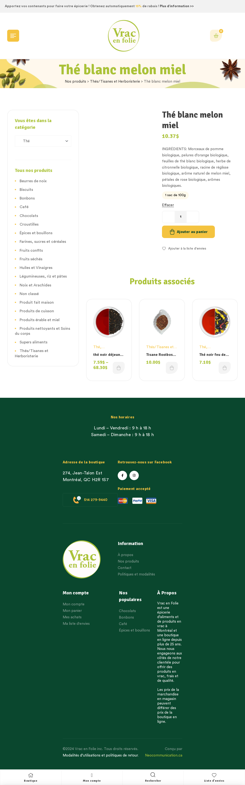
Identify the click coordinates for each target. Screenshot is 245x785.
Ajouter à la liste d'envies (187, 248)
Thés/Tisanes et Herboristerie (115, 81)
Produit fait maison (37, 302)
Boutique (30, 781)
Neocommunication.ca (163, 755)
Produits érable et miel (40, 320)
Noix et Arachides (35, 285)
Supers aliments (33, 342)
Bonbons (27, 198)
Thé (96, 347)
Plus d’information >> (177, 6)
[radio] (175, 195)
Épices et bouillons (36, 233)
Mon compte (92, 781)
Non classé (29, 294)
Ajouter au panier (192, 231)
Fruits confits (31, 250)
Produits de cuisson (37, 311)
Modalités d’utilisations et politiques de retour (100, 755)
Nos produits (75, 81)
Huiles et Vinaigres (36, 268)
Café (24, 207)
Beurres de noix (33, 181)
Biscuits (26, 190)
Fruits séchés (31, 259)
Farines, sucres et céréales (43, 242)
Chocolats (29, 216)
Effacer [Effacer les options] (168, 205)
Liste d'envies (214, 781)
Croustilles (29, 224)
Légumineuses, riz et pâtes (43, 276)
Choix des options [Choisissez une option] (119, 368)
